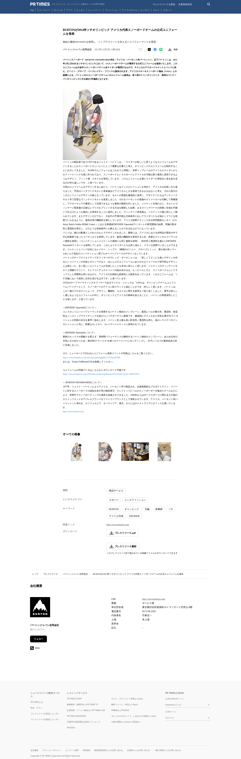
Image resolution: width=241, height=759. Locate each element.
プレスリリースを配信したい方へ (45, 719)
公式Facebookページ (174, 698)
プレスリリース (50, 574)
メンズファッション (135, 500)
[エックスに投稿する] (149, 49)
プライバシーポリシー (51, 750)
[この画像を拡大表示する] (76, 451)
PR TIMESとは (37, 702)
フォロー (38, 639)
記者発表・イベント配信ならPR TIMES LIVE (86, 710)
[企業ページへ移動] (40, 608)
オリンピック (132, 509)
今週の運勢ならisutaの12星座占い (126, 721)
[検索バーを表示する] (209, 4)
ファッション (111, 10)
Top (32, 10)
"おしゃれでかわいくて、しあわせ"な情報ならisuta (133, 716)
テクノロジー (44, 10)
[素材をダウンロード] (169, 49)
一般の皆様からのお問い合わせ (167, 750)
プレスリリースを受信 (164, 4)
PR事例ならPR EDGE (120, 710)
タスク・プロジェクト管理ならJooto (127, 698)
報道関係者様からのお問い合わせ (108, 750)
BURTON (114, 509)
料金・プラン (36, 707)
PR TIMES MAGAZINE (76, 716)
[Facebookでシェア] (155, 49)
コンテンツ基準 (72, 750)
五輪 (147, 509)
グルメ (156, 10)
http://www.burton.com (73, 411)
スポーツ (167, 10)
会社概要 (34, 750)
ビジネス (145, 10)
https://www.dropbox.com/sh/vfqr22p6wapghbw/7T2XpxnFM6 (91, 357)
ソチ (170, 509)
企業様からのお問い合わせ (138, 750)
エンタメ (80, 10)
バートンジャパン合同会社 (75, 574)
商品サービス (116, 490)
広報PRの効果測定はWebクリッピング (83, 721)
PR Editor (71, 727)
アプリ (69, 10)
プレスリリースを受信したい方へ (45, 713)
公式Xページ (170, 711)
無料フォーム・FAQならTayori (124, 704)
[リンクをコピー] (175, 49)
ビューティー (95, 10)
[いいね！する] (140, 49)
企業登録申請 (185, 4)
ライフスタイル (129, 10)
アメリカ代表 (116, 516)
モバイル (58, 10)
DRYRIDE (134, 516)
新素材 (159, 509)
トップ (35, 574)
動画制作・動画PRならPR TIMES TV (82, 704)
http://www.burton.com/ (153, 599)
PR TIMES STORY (74, 698)
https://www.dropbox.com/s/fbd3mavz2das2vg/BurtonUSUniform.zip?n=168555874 (101, 374)
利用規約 (86, 750)
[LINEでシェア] (160, 49)
